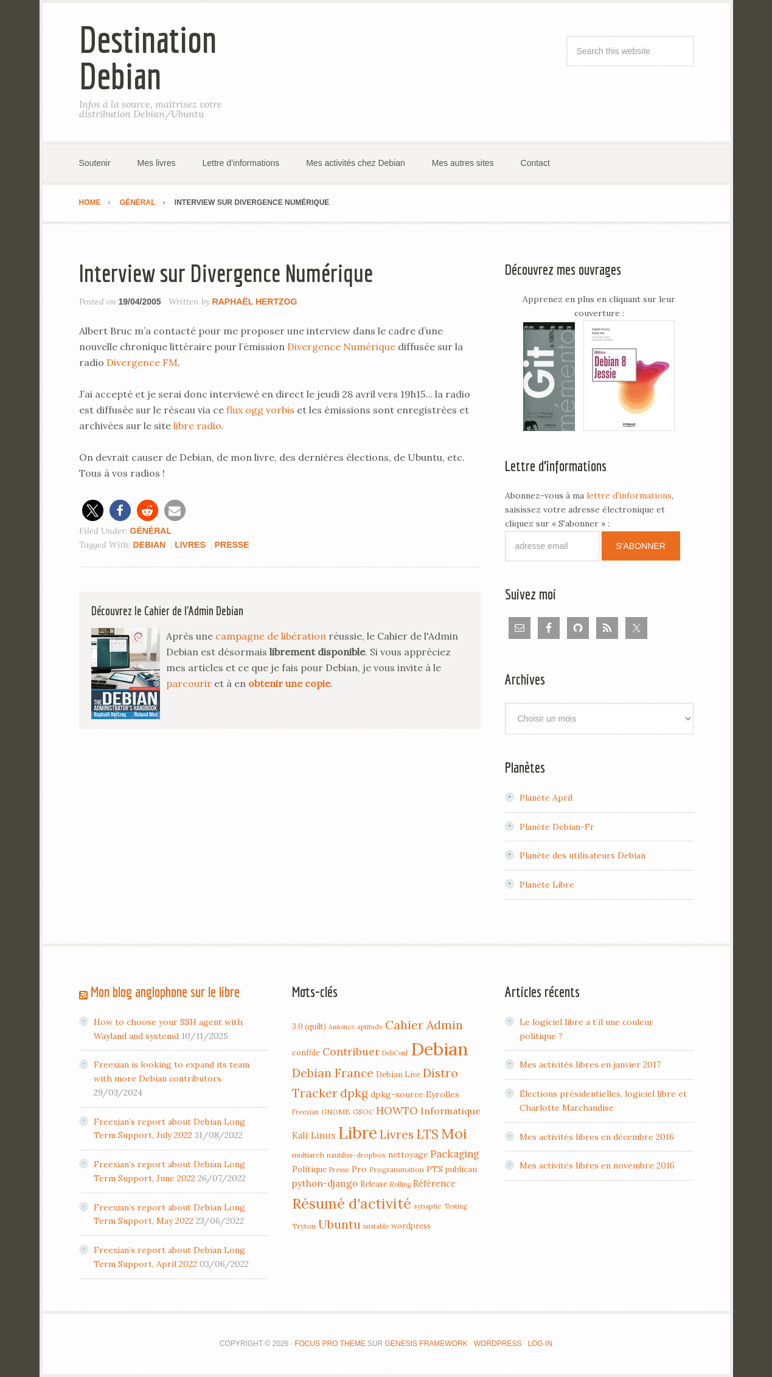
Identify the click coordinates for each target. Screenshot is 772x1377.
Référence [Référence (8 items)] (434, 1183)
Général (151, 531)
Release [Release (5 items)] (374, 1184)
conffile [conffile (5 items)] (306, 1052)
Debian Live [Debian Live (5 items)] (398, 1074)
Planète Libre (547, 884)
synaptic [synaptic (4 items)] (428, 1205)
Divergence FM (142, 362)
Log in (539, 1343)
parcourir (189, 683)
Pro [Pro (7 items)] (359, 1169)
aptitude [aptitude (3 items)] (370, 1027)
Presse (232, 545)
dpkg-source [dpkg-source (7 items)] (396, 1094)
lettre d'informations (629, 495)
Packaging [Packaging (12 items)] (454, 1154)
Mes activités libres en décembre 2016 (597, 1136)
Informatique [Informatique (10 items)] (450, 1111)
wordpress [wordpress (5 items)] (411, 1225)
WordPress (498, 1343)
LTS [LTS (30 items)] (427, 1134)
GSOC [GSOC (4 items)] (363, 1111)
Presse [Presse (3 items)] (339, 1169)
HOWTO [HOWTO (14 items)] (397, 1110)
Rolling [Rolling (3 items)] (400, 1184)
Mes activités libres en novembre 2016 (597, 1165)
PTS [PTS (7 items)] (434, 1169)
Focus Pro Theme (329, 1343)
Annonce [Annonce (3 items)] (342, 1027)
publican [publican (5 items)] (461, 1169)
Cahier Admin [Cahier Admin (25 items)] (424, 1024)
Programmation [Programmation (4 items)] (396, 1169)
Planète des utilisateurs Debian (582, 855)
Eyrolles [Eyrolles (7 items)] (442, 1094)
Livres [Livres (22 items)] (397, 1134)
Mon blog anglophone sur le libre (165, 991)
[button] (92, 510)
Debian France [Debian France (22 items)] (333, 1073)
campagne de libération (270, 636)
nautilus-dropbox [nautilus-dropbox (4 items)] (356, 1154)
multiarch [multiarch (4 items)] (308, 1154)
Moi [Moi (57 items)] (454, 1133)
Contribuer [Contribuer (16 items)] (351, 1051)
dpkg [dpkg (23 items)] (354, 1093)
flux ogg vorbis (260, 410)
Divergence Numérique (341, 346)
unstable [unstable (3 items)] (376, 1226)
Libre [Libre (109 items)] (357, 1132)
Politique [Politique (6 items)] (309, 1169)
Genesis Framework (426, 1343)
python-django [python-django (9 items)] (325, 1183)
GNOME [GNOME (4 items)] (335, 1111)
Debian (149, 545)
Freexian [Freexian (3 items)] (305, 1112)
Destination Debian (148, 57)
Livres (190, 545)
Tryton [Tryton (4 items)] (304, 1225)
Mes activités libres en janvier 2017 (590, 1064)
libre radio (197, 425)
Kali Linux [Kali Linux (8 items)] (314, 1135)
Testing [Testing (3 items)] (455, 1206)
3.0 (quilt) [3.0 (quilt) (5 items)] (309, 1026)
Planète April (546, 797)
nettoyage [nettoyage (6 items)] (408, 1154)
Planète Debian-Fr (557, 826)
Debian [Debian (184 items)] (439, 1048)
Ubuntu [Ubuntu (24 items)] (339, 1224)
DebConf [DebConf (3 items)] (395, 1053)
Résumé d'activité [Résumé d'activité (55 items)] (351, 1203)
